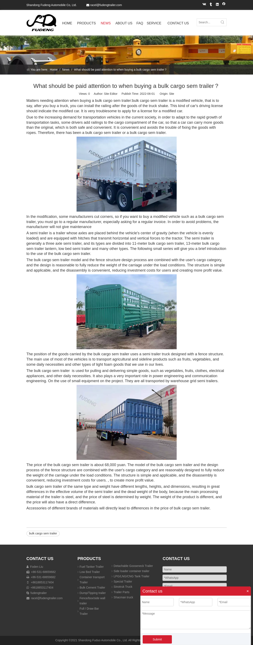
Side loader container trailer (131, 571)
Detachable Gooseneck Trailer (133, 566)
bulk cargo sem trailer (43, 533)
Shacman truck (123, 597)
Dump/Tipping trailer (93, 593)
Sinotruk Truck (123, 586)
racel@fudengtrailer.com (106, 5)
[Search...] (208, 22)
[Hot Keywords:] (222, 22)
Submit (157, 639)
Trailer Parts (122, 592)
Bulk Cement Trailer (92, 587)
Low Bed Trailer (90, 572)
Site (171, 93)
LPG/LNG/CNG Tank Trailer (132, 576)
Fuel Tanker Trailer (92, 566)
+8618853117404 (42, 582)
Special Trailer (123, 581)
